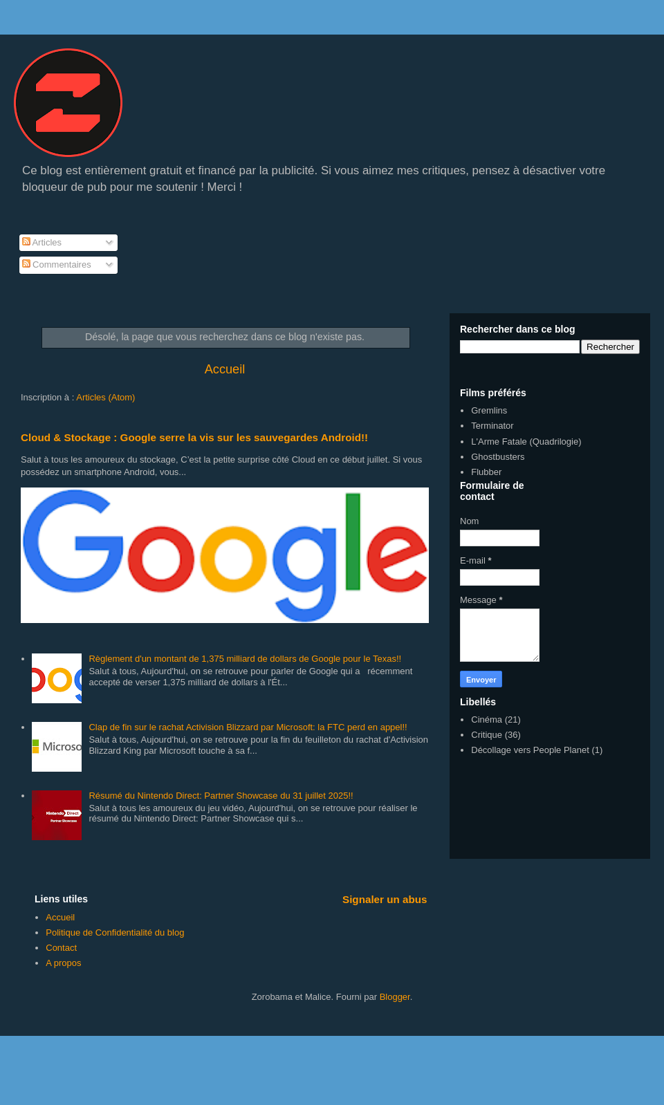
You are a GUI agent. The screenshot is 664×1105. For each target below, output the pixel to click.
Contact (61, 948)
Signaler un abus (384, 899)
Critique (486, 735)
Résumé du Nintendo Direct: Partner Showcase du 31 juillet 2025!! (221, 795)
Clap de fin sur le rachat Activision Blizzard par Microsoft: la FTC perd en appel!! (248, 727)
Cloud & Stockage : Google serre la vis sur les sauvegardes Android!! (194, 437)
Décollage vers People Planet (530, 750)
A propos (63, 963)
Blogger (395, 997)
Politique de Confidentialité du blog (115, 932)
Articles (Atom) (105, 397)
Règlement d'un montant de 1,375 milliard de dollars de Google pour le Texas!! (245, 658)
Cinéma (486, 719)
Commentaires (56, 264)
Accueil (225, 369)
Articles (42, 242)
